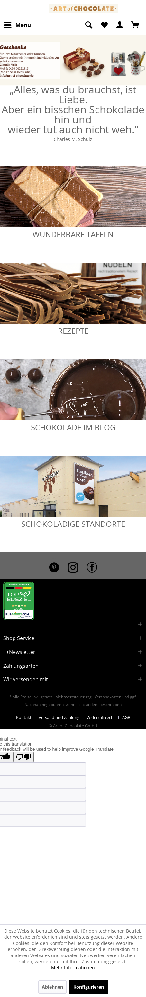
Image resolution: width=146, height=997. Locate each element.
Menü (17, 24)
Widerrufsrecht (101, 717)
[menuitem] (17, 25)
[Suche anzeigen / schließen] (88, 25)
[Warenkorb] (135, 25)
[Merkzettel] (104, 25)
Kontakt (24, 717)
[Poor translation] (23, 757)
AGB (126, 717)
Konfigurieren (88, 987)
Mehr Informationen (73, 967)
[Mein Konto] (120, 25)
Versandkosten (108, 697)
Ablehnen (52, 987)
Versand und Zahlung (59, 717)
